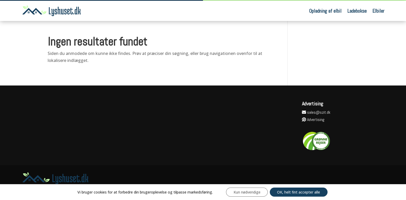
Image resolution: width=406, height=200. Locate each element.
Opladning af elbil (325, 11)
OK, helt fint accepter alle (299, 191)
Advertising (313, 119)
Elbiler (378, 11)
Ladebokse (357, 11)
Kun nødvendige (246, 191)
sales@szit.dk (316, 112)
